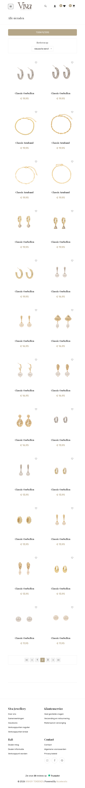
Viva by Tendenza (35, 781)
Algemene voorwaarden (55, 749)
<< (27, 660)
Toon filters (42, 32)
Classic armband (24, 142)
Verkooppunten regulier (19, 727)
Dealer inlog (13, 745)
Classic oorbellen (24, 93)
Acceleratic (61, 781)
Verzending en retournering (57, 718)
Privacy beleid (50, 754)
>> (58, 660)
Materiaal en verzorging (55, 723)
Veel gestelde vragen (54, 714)
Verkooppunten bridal (18, 732)
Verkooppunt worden (17, 754)
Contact (48, 745)
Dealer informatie (16, 749)
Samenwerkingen (16, 718)
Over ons (12, 714)
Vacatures (13, 723)
